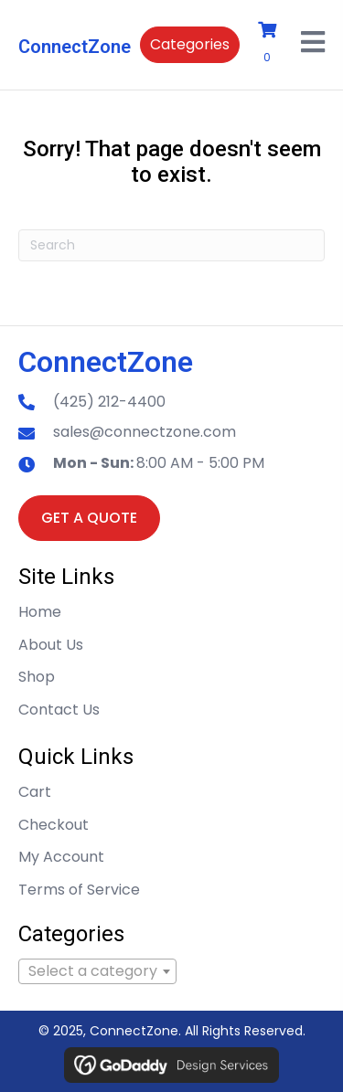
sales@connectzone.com (144, 431)
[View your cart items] (270, 44)
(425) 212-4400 (109, 401)
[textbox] (97, 971)
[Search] (171, 245)
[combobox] (97, 971)
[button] (190, 45)
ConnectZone (74, 47)
